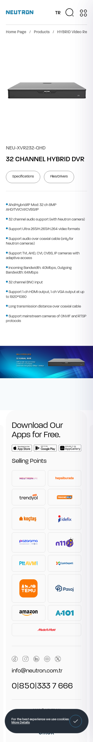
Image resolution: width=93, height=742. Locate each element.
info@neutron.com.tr (37, 671)
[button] (75, 721)
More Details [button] (20, 723)
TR (58, 13)
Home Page (16, 32)
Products (42, 32)
